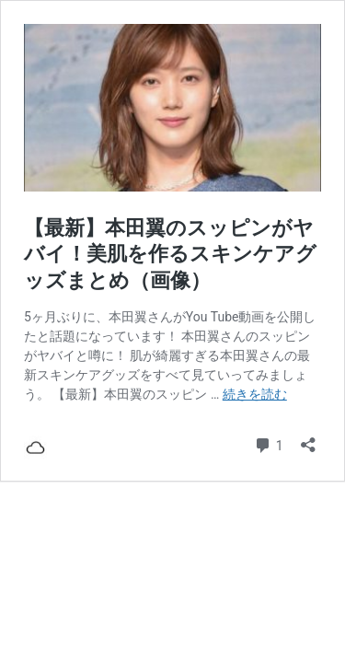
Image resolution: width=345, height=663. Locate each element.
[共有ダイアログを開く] (308, 439)
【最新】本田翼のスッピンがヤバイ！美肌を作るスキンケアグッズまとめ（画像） (170, 254)
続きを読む (255, 394)
